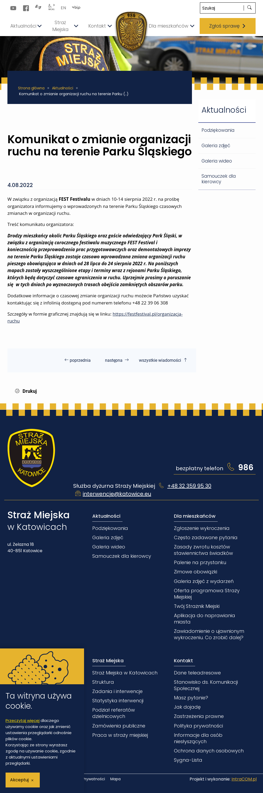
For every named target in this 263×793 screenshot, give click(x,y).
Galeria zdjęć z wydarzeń (204, 581)
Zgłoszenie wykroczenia (202, 528)
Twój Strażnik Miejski (197, 606)
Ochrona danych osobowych (209, 750)
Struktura (103, 682)
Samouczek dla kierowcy (218, 179)
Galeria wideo (216, 161)
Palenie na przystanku (200, 562)
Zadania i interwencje (117, 691)
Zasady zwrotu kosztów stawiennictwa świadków (203, 549)
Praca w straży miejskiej (120, 735)
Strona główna (31, 88)
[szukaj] (249, 8)
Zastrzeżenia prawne (199, 716)
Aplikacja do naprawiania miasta (204, 618)
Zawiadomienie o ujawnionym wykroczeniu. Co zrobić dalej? (209, 634)
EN (63, 8)
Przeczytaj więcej (23, 720)
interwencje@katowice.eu (117, 494)
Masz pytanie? (191, 697)
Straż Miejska (108, 660)
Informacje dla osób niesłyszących (198, 738)
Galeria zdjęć (215, 145)
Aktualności (62, 88)
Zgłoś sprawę (227, 26)
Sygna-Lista (188, 760)
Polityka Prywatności (86, 779)
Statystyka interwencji (117, 700)
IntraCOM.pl (244, 779)
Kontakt (183, 660)
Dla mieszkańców (195, 516)
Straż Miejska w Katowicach (124, 672)
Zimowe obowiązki (195, 571)
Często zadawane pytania (206, 537)
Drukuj (26, 391)
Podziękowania (217, 130)
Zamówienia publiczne (118, 725)
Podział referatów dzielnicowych (113, 713)
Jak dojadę (187, 707)
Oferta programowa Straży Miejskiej (207, 593)
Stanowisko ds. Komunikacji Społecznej (206, 685)
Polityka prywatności (198, 725)
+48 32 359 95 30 (189, 486)
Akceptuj (19, 780)
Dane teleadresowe (197, 672)
